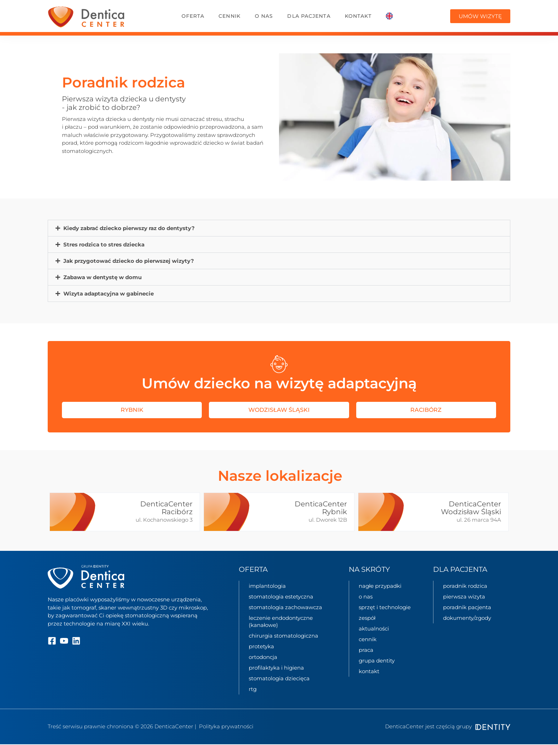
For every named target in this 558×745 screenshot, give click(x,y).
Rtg (253, 689)
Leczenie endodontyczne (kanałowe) (281, 621)
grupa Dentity (377, 660)
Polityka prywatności (226, 726)
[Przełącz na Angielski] (389, 16)
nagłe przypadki (380, 585)
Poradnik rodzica (465, 585)
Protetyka (261, 646)
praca (366, 649)
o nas (264, 16)
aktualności (374, 628)
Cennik (230, 16)
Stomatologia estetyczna (281, 596)
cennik (368, 639)
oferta (193, 16)
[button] (279, 228)
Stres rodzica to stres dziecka (103, 244)
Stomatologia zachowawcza (285, 607)
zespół (367, 617)
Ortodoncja (263, 657)
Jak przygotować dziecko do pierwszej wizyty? (128, 260)
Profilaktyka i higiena (276, 667)
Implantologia (267, 585)
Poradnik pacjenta (467, 607)
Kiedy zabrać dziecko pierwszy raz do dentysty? (129, 228)
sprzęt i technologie (385, 607)
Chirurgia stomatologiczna (283, 635)
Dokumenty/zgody (467, 617)
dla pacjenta (308, 16)
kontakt (358, 16)
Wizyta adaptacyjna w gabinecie (108, 293)
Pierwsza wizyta (464, 596)
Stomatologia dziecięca (279, 678)
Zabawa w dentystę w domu (102, 277)
